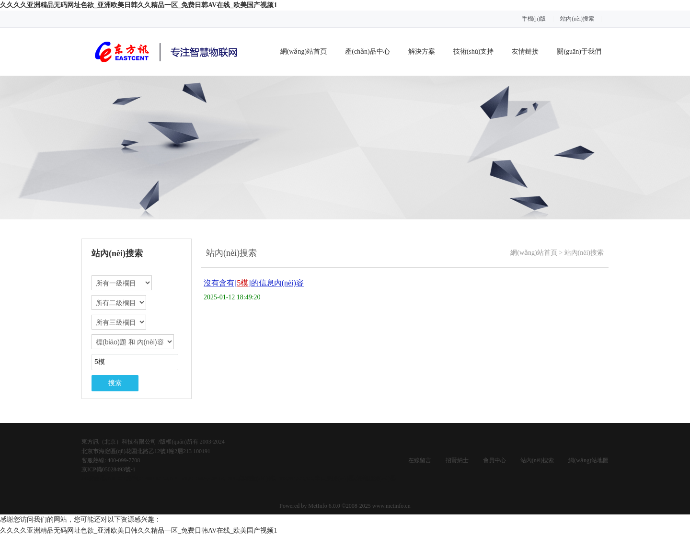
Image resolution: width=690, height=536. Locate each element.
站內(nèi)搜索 (577, 18)
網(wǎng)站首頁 (303, 51)
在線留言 (419, 460)
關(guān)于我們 (579, 51)
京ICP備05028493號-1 (108, 469)
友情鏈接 (525, 51)
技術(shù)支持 (473, 51)
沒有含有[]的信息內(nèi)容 (254, 283)
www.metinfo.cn (391, 505)
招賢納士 (457, 460)
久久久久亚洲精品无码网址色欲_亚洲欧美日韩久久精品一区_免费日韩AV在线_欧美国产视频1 (138, 5)
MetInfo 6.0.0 (324, 505)
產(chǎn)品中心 (367, 51)
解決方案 (421, 51)
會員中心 (494, 460)
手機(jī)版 (534, 18)
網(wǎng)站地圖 (588, 460)
